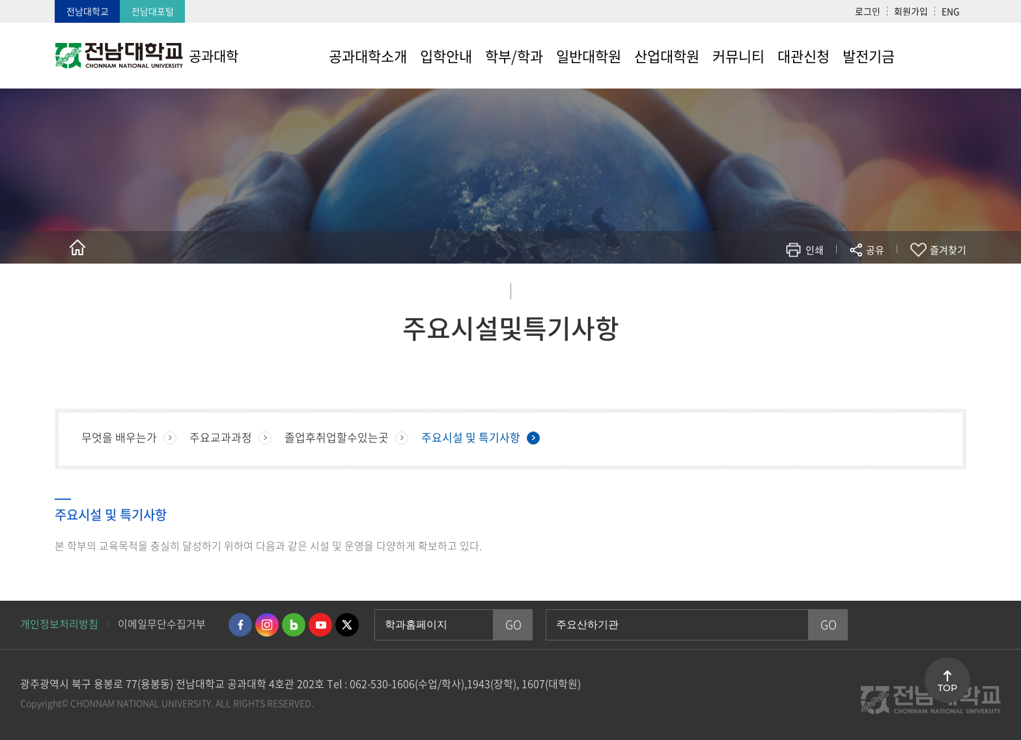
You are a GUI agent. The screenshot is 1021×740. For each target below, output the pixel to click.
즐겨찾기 (948, 250)
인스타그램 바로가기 (267, 625)
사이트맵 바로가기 (933, 55)
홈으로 (77, 247)
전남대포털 (153, 11)
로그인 (867, 11)
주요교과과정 (220, 437)
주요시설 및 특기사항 (470, 437)
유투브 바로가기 (320, 625)
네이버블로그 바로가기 (293, 625)
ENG (951, 11)
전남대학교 (87, 11)
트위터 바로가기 (347, 625)
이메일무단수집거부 (162, 623)
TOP (947, 688)
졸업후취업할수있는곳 (337, 437)
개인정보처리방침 (59, 623)
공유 (875, 250)
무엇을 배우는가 (119, 437)
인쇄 (814, 250)
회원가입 (911, 11)
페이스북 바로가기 (240, 625)
